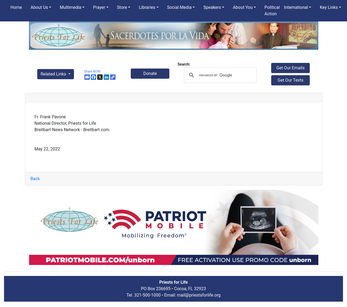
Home (16, 7)
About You (243, 7)
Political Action (272, 10)
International (296, 7)
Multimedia (70, 7)
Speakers (212, 7)
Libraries (147, 7)
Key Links (329, 7)
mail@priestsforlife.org (199, 295)
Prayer (99, 7)
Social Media (179, 7)
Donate (150, 73)
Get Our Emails (290, 67)
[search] (219, 75)
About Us (39, 7)
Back (35, 178)
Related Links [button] (54, 74)
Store (122, 7)
